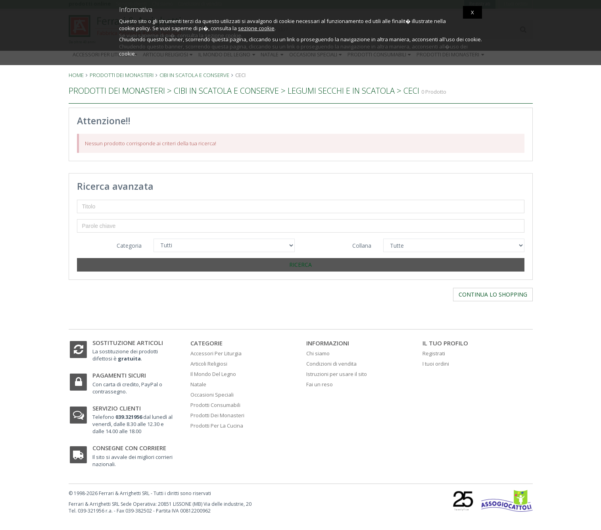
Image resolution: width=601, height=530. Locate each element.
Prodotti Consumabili (215, 405)
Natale (198, 384)
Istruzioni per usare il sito (336, 374)
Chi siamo (318, 353)
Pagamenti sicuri (119, 375)
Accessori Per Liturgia (216, 353)
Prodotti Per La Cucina (216, 425)
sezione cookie (256, 28)
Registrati (433, 353)
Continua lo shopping (493, 294)
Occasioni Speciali (212, 394)
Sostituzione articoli (127, 343)
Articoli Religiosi (208, 363)
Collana (361, 245)
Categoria (129, 245)
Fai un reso (319, 384)
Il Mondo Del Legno (213, 374)
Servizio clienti (116, 408)
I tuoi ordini (435, 363)
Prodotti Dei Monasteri (217, 415)
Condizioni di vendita (331, 363)
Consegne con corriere (129, 448)
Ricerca (300, 264)
